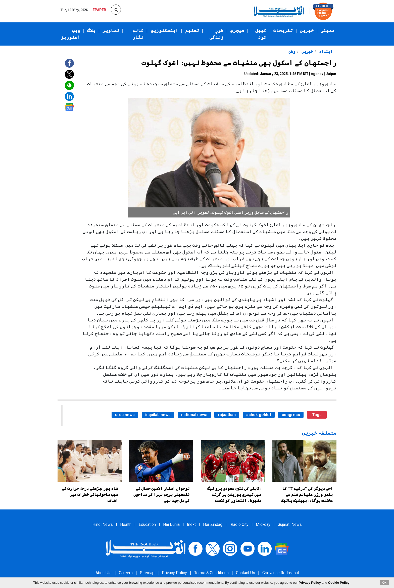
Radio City (240, 524)
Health (125, 524)
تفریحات (283, 30)
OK (384, 582)
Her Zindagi (213, 524)
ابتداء (325, 51)
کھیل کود (260, 34)
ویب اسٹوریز (70, 34)
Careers (126, 572)
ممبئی (327, 30)
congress (291, 414)
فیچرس (237, 30)
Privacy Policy (174, 572)
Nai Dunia (171, 524)
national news (194, 414)
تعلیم (192, 30)
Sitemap (147, 572)
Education (147, 524)
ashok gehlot (258, 414)
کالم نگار (137, 34)
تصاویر (111, 30)
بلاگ (91, 30)
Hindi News (102, 524)
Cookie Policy (339, 582)
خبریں (307, 30)
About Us (103, 572)
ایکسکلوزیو (164, 30)
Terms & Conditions (211, 572)
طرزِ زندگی (216, 34)
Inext (191, 524)
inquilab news (158, 414)
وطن (291, 51)
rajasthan (227, 414)
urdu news (125, 414)
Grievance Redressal (280, 572)
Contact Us (245, 572)
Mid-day (263, 524)
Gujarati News (290, 524)
